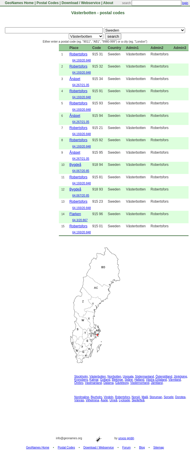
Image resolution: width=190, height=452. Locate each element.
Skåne (128, 379)
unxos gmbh (126, 438)
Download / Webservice (80, 3)
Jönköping (180, 376)
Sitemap (158, 447)
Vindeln (108, 397)
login (185, 3)
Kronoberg (81, 379)
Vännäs (79, 400)
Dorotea (180, 397)
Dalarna (109, 382)
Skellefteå (138, 400)
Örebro (78, 382)
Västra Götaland (156, 379)
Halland (139, 379)
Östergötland (163, 376)
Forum (126, 447)
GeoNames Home (19, 3)
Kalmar (93, 379)
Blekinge (117, 379)
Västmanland (93, 382)
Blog (142, 447)
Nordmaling (81, 397)
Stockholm (81, 376)
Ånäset (74, 79)
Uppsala (128, 376)
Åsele (104, 400)
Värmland (175, 379)
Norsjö (136, 397)
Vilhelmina (92, 400)
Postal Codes (48, 3)
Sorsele (168, 397)
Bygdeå (75, 165)
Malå (145, 397)
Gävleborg (122, 382)
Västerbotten (97, 376)
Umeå (113, 400)
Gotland (105, 379)
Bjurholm (96, 397)
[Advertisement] (24, 131)
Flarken (75, 214)
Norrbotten (114, 376)
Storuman (155, 397)
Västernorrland (139, 382)
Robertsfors (78, 54)
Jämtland (157, 382)
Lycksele (124, 400)
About (108, 3)
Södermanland (144, 376)
